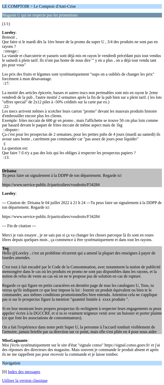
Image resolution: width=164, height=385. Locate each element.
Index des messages (24, 372)
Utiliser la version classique (24, 380)
